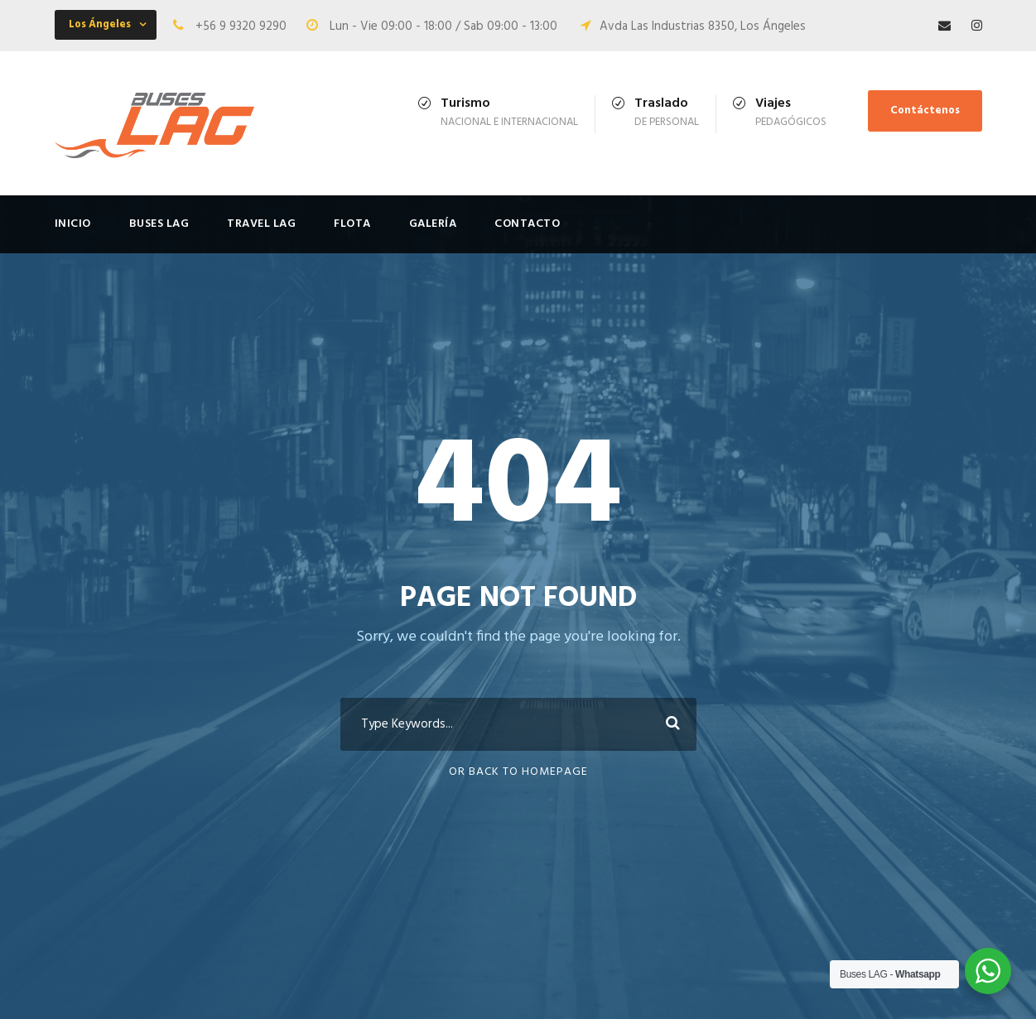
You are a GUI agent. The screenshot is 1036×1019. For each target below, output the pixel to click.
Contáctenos (925, 110)
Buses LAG (159, 223)
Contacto (527, 223)
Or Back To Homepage (518, 771)
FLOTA (352, 223)
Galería (433, 223)
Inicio (73, 223)
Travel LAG (261, 223)
